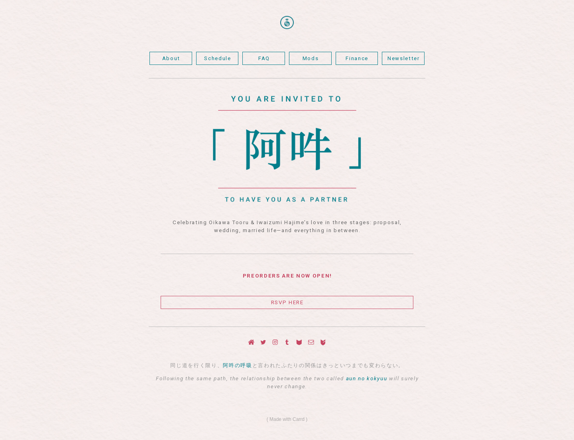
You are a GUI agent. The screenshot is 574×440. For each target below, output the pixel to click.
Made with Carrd (287, 419)
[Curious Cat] (299, 342)
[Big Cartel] (323, 342)
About (171, 58)
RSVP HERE (287, 302)
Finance (357, 58)
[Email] (311, 342)
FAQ (264, 58)
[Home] (251, 342)
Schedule (217, 58)
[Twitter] (263, 342)
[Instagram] (275, 342)
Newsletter (403, 58)
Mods (311, 58)
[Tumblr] (287, 342)
